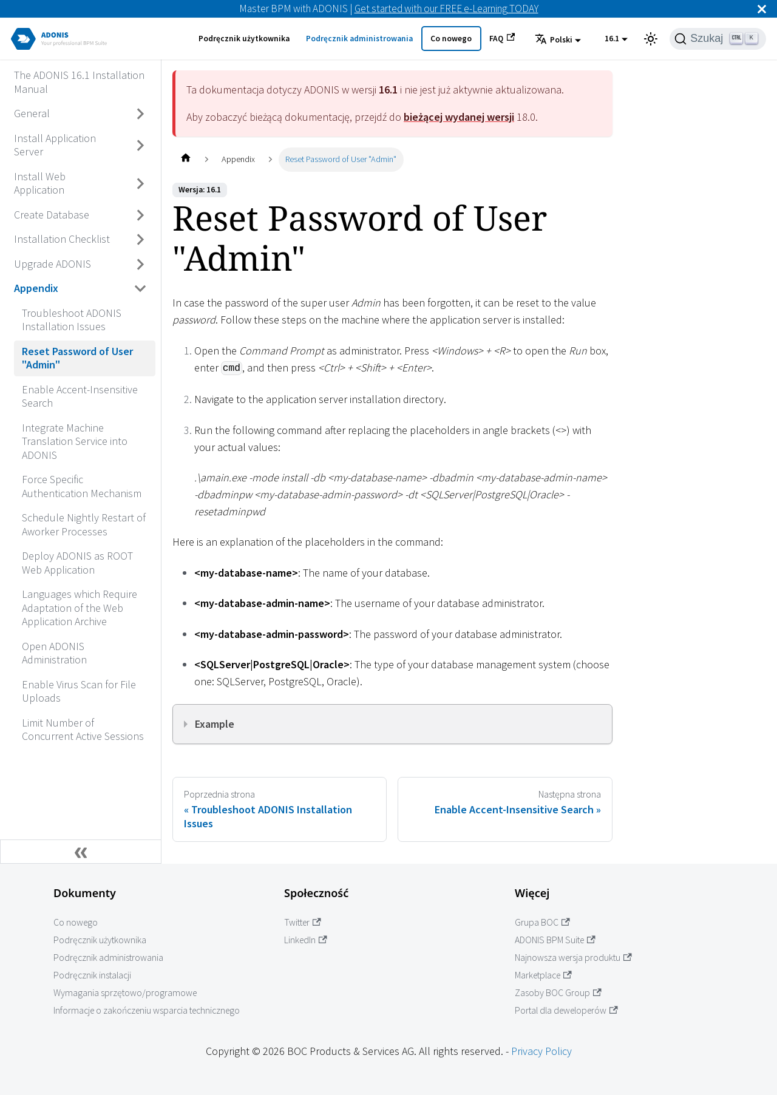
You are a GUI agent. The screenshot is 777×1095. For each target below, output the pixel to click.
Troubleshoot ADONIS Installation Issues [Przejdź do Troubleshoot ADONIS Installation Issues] (71, 320)
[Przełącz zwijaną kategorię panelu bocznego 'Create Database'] (141, 215)
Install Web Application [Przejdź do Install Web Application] (40, 183)
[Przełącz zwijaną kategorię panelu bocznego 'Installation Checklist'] (141, 240)
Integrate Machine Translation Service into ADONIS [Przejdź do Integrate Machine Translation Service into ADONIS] (74, 441)
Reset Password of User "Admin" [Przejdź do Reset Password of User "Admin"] (77, 358)
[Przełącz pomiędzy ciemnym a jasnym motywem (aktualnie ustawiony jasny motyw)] (651, 39)
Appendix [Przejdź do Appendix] (36, 288)
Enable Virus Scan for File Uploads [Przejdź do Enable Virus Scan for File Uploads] (79, 691)
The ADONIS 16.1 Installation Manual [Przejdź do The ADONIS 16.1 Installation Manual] (79, 82)
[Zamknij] (762, 9)
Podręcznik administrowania (359, 38)
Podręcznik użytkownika (244, 38)
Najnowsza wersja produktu (573, 957)
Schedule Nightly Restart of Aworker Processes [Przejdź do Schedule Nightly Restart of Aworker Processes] (84, 524)
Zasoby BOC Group (558, 992)
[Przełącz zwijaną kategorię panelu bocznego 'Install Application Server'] (141, 145)
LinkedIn (305, 940)
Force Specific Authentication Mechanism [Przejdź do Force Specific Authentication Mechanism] (81, 486)
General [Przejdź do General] (32, 113)
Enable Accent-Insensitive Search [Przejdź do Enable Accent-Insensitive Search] (80, 396)
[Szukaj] (718, 39)
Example (214, 724)
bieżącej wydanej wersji (459, 117)
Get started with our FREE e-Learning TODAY (446, 8)
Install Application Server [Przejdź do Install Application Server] (55, 145)
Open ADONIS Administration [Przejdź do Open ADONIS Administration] (54, 653)
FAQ (502, 38)
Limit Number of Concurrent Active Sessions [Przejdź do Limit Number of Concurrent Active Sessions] (83, 730)
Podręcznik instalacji (92, 975)
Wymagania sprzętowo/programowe (125, 992)
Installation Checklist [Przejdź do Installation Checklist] (62, 239)
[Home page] (185, 159)
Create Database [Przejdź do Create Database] (51, 215)
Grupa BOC (542, 922)
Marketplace (543, 975)
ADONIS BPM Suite (555, 940)
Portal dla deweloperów (566, 1010)
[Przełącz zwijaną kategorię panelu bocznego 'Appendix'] (141, 289)
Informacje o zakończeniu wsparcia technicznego (146, 1010)
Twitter (302, 922)
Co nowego (451, 38)
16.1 (612, 38)
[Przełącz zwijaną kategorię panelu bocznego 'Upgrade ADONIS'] (141, 264)
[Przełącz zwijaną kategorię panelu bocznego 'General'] (141, 114)
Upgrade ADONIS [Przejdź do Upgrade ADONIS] (52, 264)
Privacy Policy (541, 1051)
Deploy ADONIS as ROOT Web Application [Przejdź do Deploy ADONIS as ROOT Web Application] (77, 563)
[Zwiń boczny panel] (80, 851)
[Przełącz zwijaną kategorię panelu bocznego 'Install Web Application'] (141, 184)
